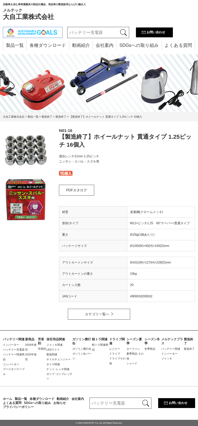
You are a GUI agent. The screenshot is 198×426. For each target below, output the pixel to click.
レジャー (114, 348)
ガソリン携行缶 (81, 348)
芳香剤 (42, 348)
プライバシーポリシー (18, 407)
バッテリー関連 (14, 339)
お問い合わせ (156, 32)
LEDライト (53, 349)
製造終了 (189, 348)
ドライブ (114, 353)
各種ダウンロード (48, 45)
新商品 (29, 339)
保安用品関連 (55, 339)
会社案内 (105, 45)
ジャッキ (166, 358)
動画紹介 (81, 45)
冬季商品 (149, 348)
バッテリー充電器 (14, 349)
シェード (131, 363)
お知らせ (59, 403)
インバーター (11, 344)
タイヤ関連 (53, 364)
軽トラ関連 (100, 339)
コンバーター (11, 364)
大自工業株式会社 (44, 11)
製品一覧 (15, 45)
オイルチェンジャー (58, 359)
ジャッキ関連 (54, 344)
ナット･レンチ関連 (57, 369)
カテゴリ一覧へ (97, 314)
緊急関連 (51, 354)
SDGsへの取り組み (139, 45)
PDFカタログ (76, 190)
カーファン (133, 348)
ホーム (7, 398)
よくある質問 (178, 45)
